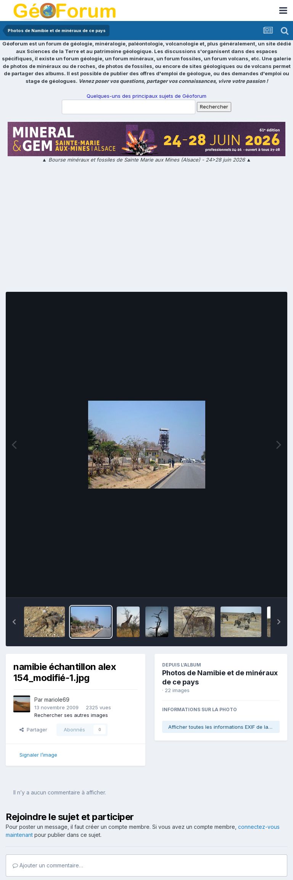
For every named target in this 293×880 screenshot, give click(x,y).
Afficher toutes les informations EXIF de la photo (224, 727)
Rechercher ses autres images (71, 715)
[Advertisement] (146, 228)
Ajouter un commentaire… (48, 865)
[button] (14, 621)
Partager (33, 729)
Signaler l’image (38, 755)
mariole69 (56, 699)
